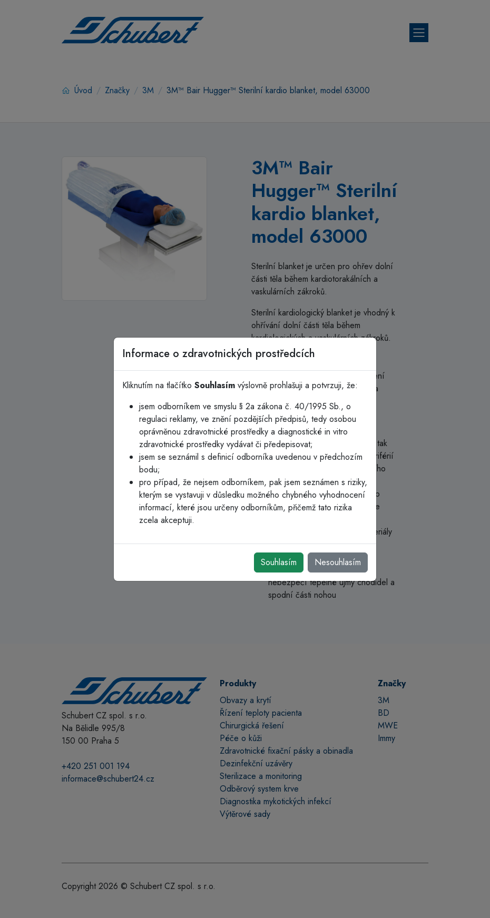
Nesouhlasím (338, 562)
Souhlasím (279, 562)
